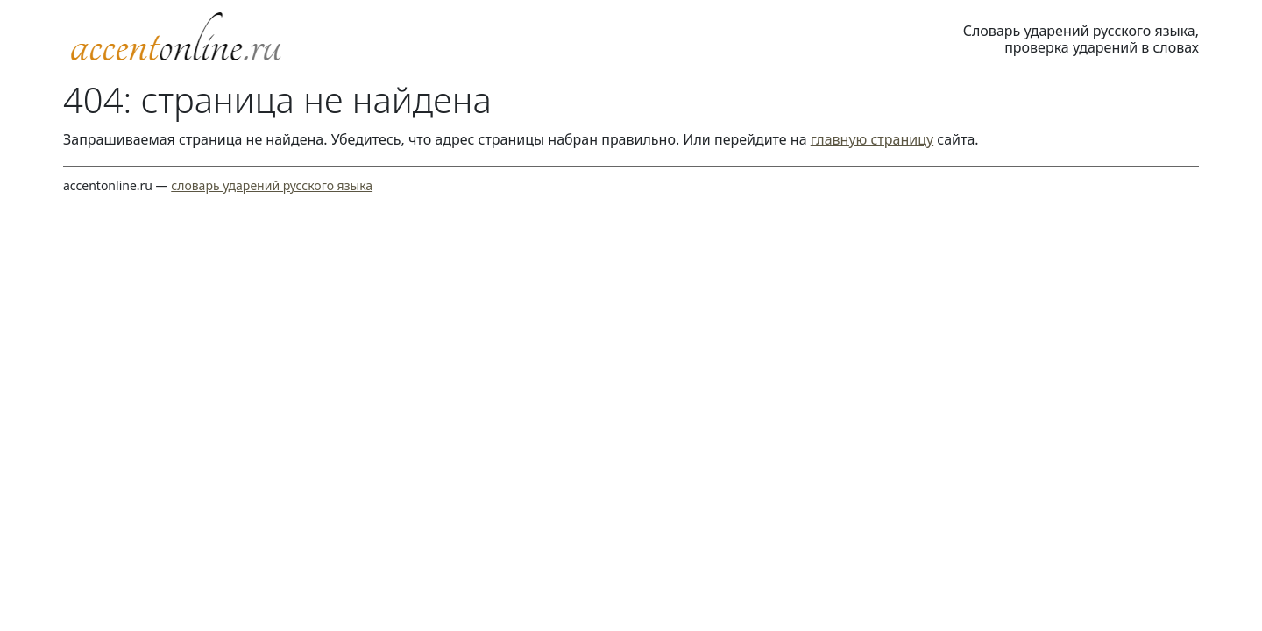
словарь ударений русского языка (271, 185)
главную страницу (872, 139)
